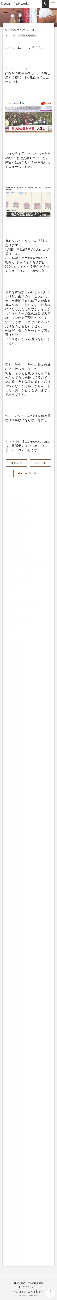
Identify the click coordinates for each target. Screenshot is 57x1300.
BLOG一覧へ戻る (28, 474)
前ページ (16, 463)
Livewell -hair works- (15, 4)
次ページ (40, 463)
